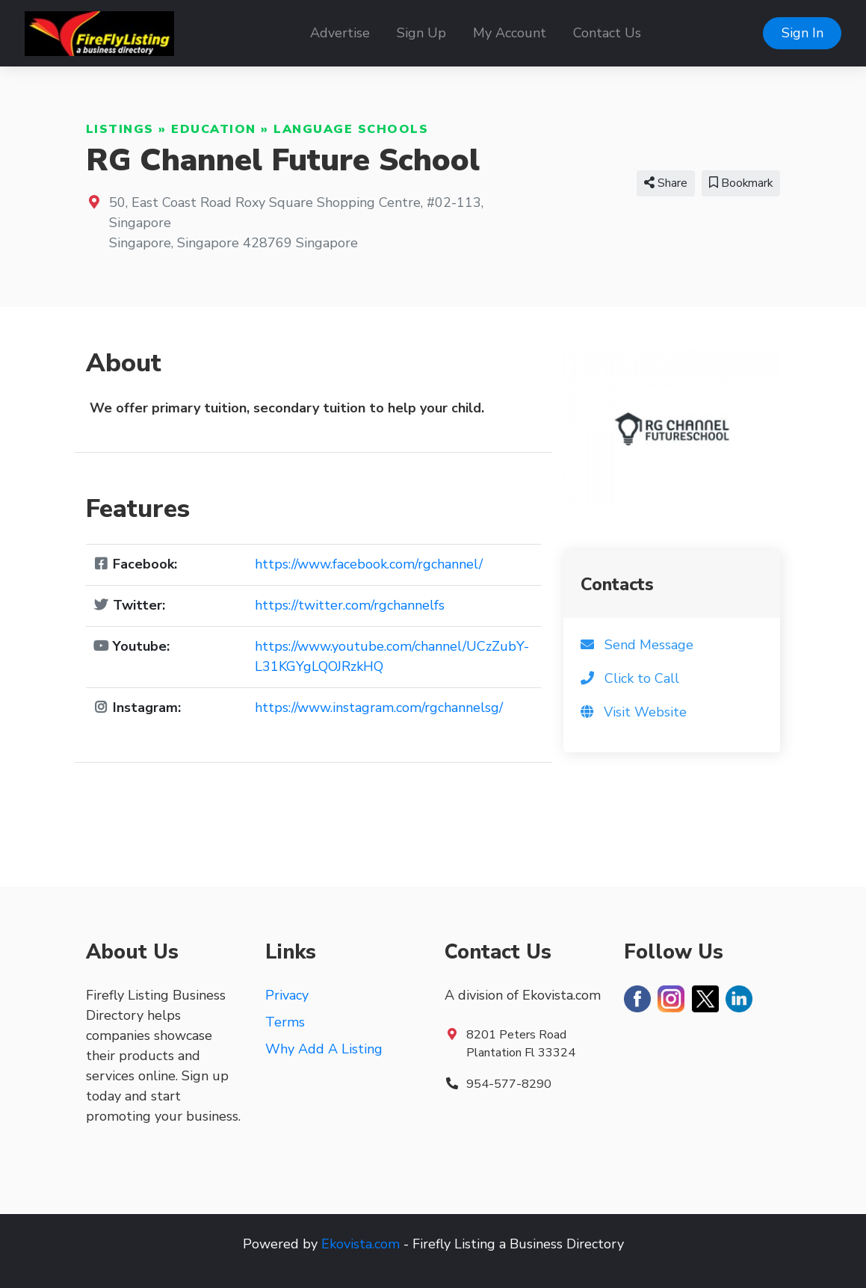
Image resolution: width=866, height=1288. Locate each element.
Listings (120, 129)
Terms (285, 1022)
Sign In (802, 33)
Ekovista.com (360, 1244)
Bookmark (741, 183)
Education (213, 129)
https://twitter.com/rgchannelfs (350, 605)
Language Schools (350, 129)
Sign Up (421, 33)
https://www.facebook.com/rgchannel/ (369, 564)
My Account (509, 33)
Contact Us (607, 33)
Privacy (287, 995)
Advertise (340, 33)
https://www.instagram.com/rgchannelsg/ (379, 707)
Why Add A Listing (324, 1049)
